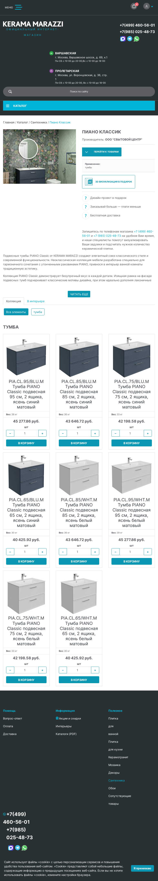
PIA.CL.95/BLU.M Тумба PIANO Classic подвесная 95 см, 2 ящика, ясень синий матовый (26, 394)
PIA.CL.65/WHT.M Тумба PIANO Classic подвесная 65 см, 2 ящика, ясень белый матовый (79, 630)
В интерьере (36, 301)
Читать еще (79, 294)
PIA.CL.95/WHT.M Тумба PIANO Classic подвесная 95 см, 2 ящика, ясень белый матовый (131, 512)
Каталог (22, 122)
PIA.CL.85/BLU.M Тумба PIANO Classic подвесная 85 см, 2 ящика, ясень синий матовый (79, 394)
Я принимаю (142, 868)
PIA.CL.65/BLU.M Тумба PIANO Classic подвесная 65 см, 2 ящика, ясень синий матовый (26, 512)
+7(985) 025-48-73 (137, 32)
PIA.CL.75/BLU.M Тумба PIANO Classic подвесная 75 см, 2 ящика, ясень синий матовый (131, 394)
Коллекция (13, 301)
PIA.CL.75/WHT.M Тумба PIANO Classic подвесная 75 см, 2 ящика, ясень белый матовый (26, 630)
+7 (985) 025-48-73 (107, 235)
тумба (37, 312)
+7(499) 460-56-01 (137, 25)
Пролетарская (67, 71)
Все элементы (16, 312)
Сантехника (39, 122)
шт (26, 427)
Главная (8, 122)
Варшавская (65, 53)
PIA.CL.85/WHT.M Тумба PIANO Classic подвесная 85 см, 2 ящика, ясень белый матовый (79, 512)
